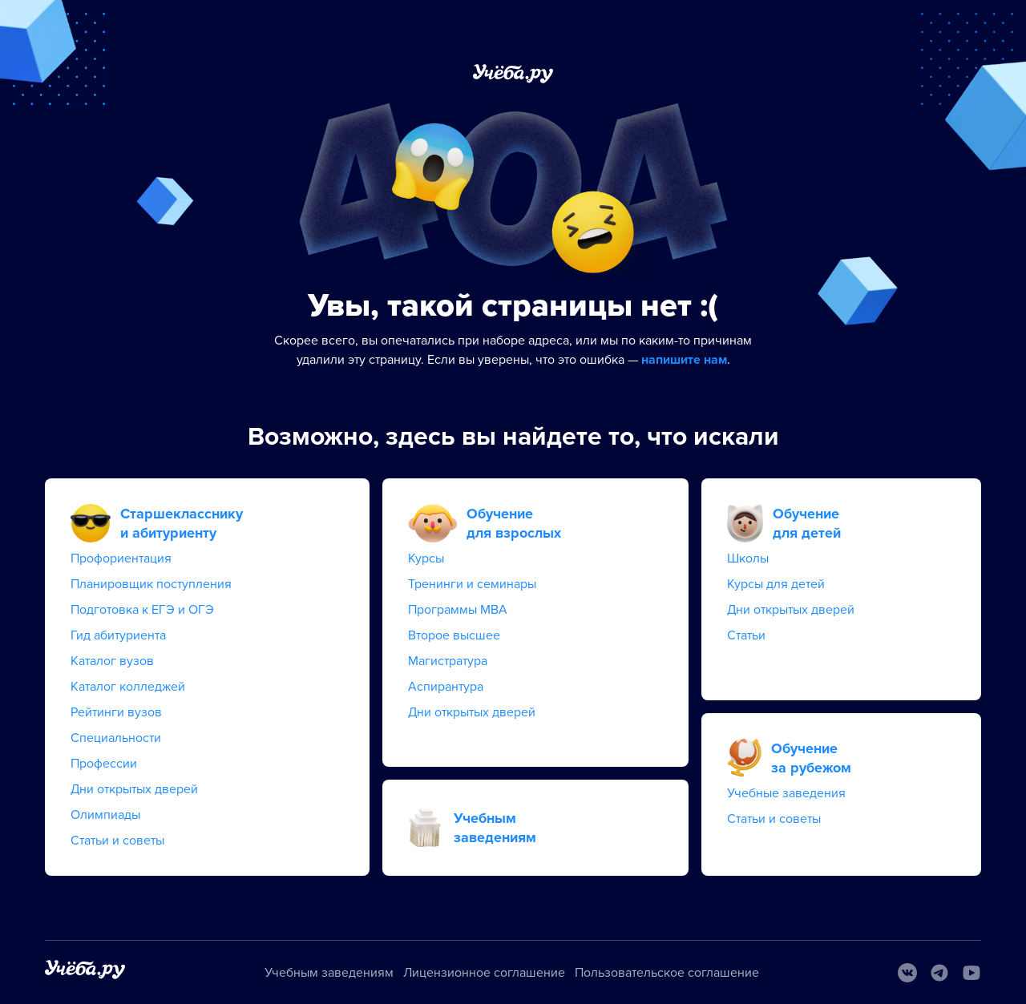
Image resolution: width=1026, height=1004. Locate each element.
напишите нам (684, 360)
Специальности (116, 738)
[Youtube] (971, 972)
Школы (748, 558)
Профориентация (121, 558)
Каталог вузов (112, 661)
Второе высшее (454, 635)
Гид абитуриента (118, 635)
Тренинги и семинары (472, 584)
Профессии (104, 764)
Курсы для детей (776, 584)
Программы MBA (457, 610)
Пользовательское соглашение (667, 973)
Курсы (426, 558)
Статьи (746, 635)
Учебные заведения (786, 793)
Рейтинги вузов (116, 712)
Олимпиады (105, 815)
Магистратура (447, 661)
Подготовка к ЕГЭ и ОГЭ (142, 610)
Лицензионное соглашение (484, 973)
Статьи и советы (117, 841)
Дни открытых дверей (134, 789)
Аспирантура (445, 687)
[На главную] (85, 972)
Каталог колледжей (128, 687)
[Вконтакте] (907, 972)
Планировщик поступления (151, 584)
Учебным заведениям (329, 973)
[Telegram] (939, 972)
